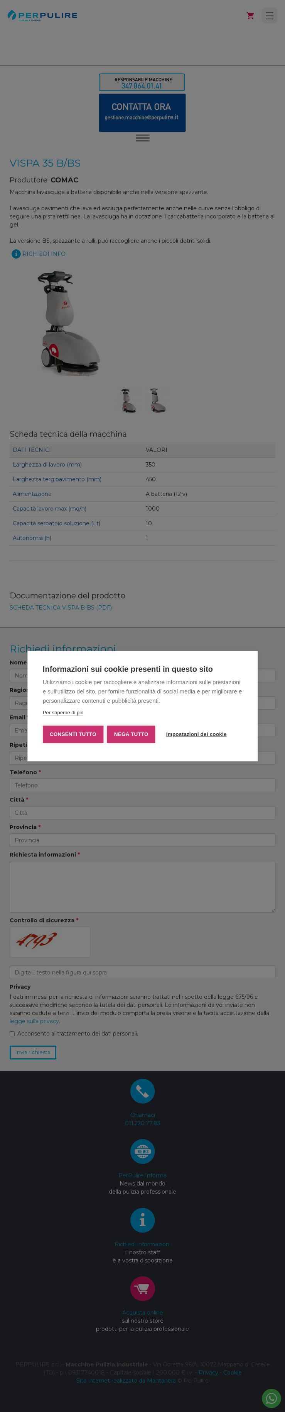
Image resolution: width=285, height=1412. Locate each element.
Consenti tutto (73, 734)
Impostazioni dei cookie (196, 734)
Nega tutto (131, 734)
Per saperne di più (63, 712)
